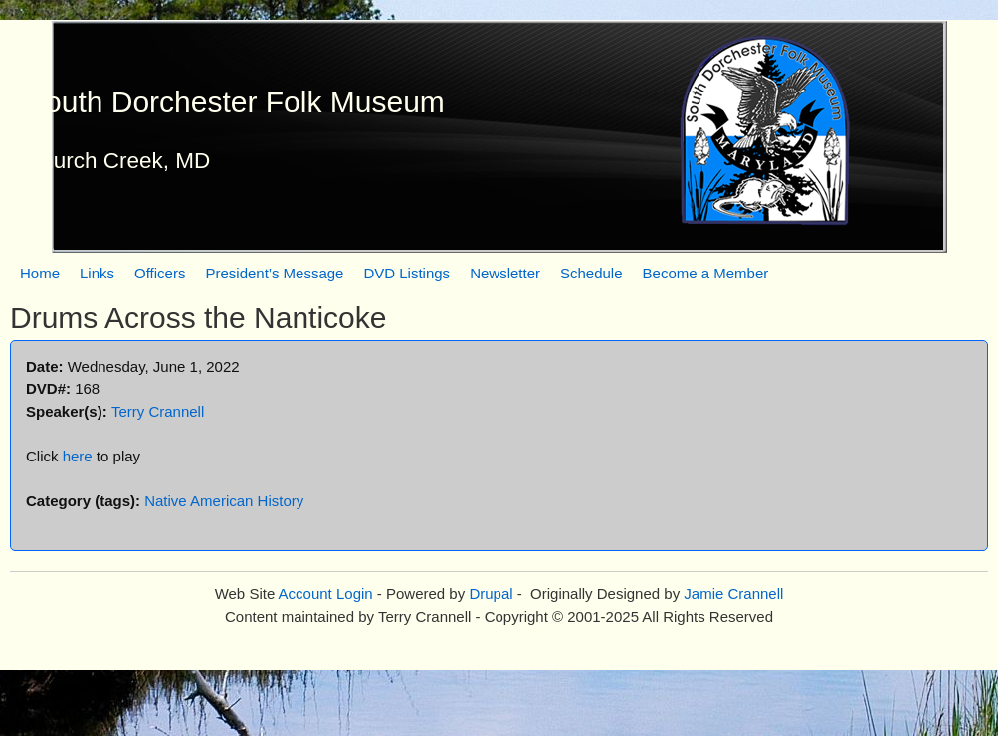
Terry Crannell (157, 411)
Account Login (326, 593)
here (78, 456)
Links (97, 273)
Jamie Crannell (733, 593)
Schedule (591, 273)
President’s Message (274, 273)
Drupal (490, 593)
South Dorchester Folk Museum (235, 102)
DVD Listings (406, 273)
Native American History (223, 500)
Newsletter (505, 273)
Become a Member (706, 273)
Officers (159, 273)
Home (40, 273)
